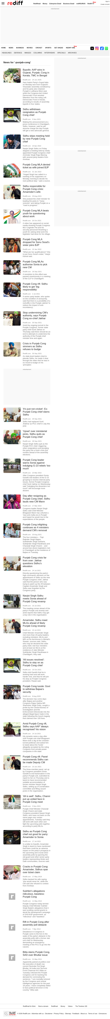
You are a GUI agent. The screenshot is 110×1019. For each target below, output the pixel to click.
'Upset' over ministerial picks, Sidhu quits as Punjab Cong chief (35, 434)
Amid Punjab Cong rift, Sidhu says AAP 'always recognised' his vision (35, 726)
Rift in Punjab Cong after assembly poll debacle (36, 923)
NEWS (11, 48)
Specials (61, 53)
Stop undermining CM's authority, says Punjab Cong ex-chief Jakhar (35, 315)
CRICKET (39, 48)
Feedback (75, 1013)
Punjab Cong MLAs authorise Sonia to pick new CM (35, 264)
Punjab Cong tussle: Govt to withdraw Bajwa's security (36, 689)
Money (45, 3)
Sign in (107, 1)
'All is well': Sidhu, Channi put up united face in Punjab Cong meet (36, 799)
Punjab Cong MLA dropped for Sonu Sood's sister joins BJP (36, 242)
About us (84, 1013)
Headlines (6, 53)
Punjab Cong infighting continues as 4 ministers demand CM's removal (36, 527)
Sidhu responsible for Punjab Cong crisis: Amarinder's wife (34, 189)
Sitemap (68, 1013)
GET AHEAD (58, 48)
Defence (18, 53)
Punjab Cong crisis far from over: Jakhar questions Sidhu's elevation (34, 562)
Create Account (105, 4)
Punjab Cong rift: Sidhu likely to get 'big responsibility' (35, 287)
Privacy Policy (59, 1013)
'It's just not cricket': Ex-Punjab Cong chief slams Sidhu (36, 412)
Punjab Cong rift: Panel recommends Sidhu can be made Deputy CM (35, 759)
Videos (70, 1006)
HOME (3, 48)
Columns (38, 53)
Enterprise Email (55, 3)
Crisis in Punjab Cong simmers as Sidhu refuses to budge (34, 346)
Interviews (49, 53)
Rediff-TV (91, 3)
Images (27, 53)
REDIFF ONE (70, 48)
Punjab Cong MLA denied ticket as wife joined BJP (36, 166)
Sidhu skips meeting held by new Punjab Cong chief (36, 139)
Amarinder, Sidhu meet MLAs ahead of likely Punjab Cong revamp (35, 623)
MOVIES (30, 48)
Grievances (103, 1013)
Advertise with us (38, 1013)
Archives (72, 53)
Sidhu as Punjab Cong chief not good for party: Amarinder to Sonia (35, 834)
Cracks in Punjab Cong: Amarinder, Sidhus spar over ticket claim (35, 869)
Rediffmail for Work (29, 1006)
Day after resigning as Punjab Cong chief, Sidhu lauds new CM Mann (36, 498)
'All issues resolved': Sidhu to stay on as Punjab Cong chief (33, 662)
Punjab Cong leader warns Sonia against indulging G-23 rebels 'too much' (36, 464)
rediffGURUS (81, 3)
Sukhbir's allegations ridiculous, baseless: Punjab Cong (34, 894)
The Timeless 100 (81, 1006)
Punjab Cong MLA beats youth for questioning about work (36, 213)
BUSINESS (20, 48)
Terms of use (92, 1013)
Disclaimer (48, 1013)
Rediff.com (26, 1013)
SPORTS (48, 48)
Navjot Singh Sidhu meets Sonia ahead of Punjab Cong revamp (34, 598)
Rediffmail (37, 3)
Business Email (68, 3)
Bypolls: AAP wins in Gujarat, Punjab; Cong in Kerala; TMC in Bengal (36, 72)
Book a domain (43, 1006)
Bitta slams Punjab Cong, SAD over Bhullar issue (36, 953)
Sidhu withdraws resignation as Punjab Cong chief (34, 112)
